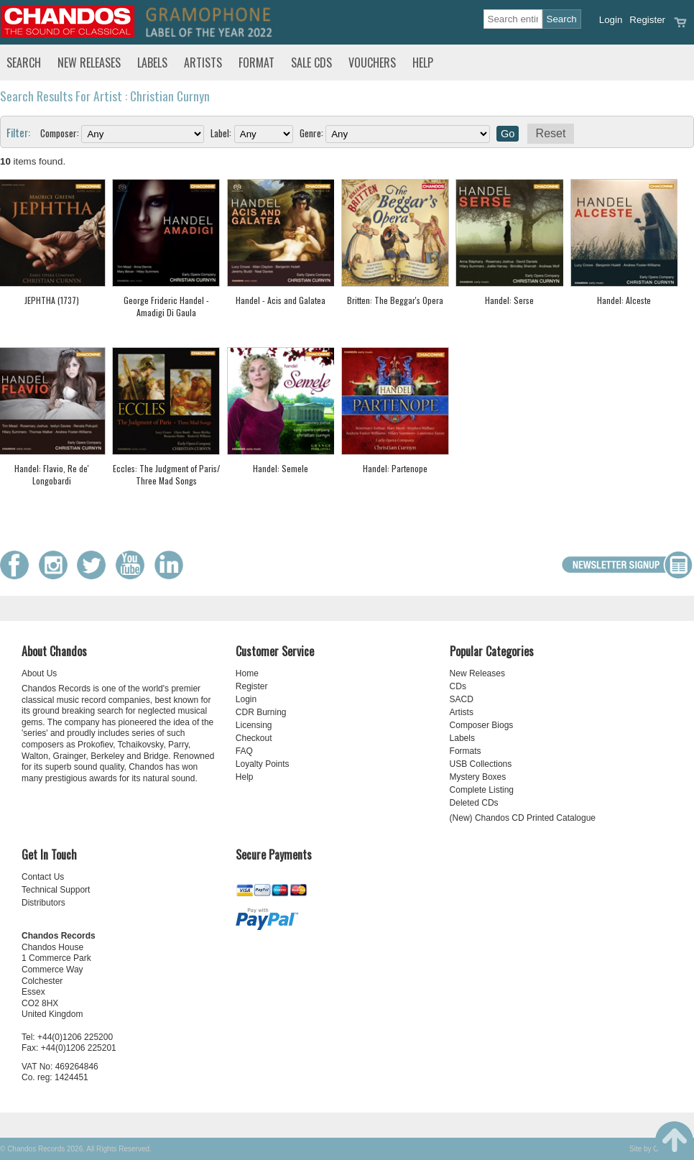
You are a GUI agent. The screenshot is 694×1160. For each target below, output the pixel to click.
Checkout (254, 738)
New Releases (89, 62)
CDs (458, 686)
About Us (39, 673)
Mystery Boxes (478, 777)
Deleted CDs (474, 803)
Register (647, 19)
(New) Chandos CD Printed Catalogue (523, 818)
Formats (465, 751)
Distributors (43, 903)
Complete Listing (482, 790)
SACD (461, 699)
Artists (203, 62)
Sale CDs (311, 62)
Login (611, 19)
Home (247, 673)
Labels (152, 62)
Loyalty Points (263, 764)
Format (256, 62)
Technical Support (56, 890)
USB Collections (481, 764)
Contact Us (43, 877)
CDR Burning (261, 712)
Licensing (254, 725)
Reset (551, 133)
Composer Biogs (482, 725)
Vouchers (372, 62)
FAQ (244, 751)
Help (422, 62)
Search (23, 62)
